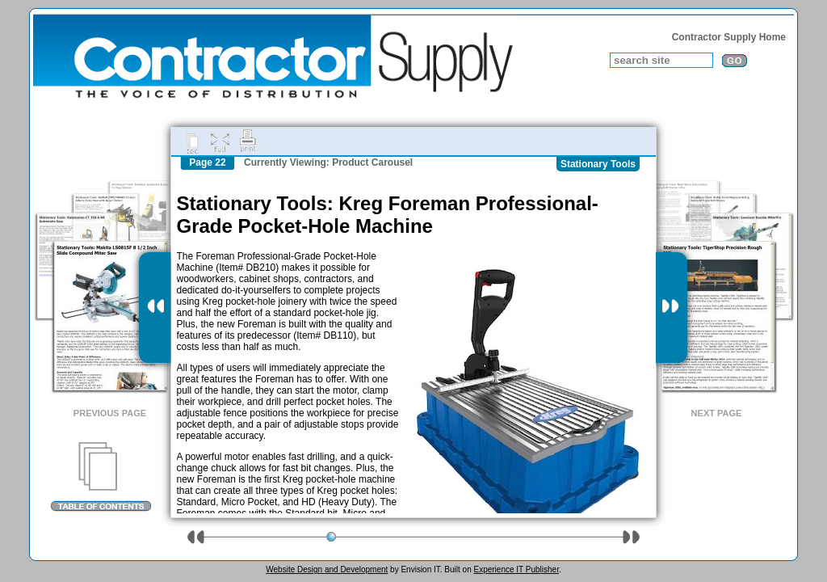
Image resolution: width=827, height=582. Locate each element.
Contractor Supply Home (729, 37)
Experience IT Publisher (515, 569)
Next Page (716, 413)
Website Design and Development (327, 569)
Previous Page (109, 413)
